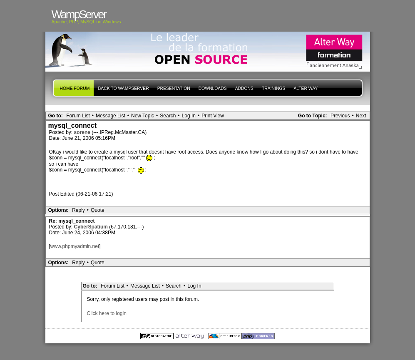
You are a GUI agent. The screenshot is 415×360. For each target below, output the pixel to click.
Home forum (75, 88)
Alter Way (305, 88)
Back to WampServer (123, 88)
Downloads (213, 88)
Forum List (78, 116)
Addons (244, 88)
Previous (340, 116)
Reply (78, 210)
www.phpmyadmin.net (74, 246)
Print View (212, 116)
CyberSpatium (91, 227)
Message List (110, 116)
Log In (189, 116)
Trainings (273, 88)
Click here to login (107, 313)
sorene (83, 132)
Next (361, 116)
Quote (97, 210)
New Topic (142, 116)
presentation (173, 88)
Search (168, 116)
